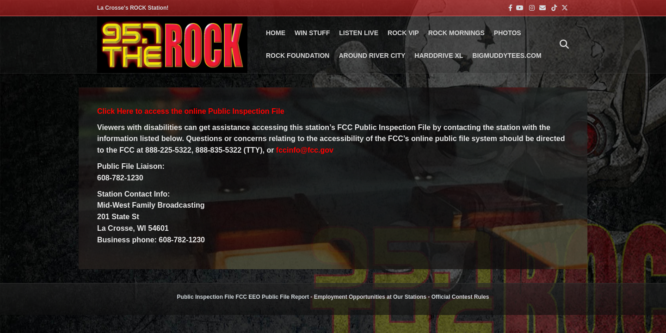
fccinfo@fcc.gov (304, 150)
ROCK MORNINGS (456, 33)
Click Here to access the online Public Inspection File (190, 111)
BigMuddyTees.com (506, 55)
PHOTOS (507, 33)
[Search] (562, 44)
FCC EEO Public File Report (272, 297)
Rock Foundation (297, 55)
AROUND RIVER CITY (372, 55)
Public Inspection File (205, 297)
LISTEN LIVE (358, 33)
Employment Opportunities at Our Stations (370, 297)
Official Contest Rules (460, 297)
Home (275, 33)
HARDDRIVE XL (438, 55)
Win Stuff (312, 33)
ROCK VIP (403, 33)
